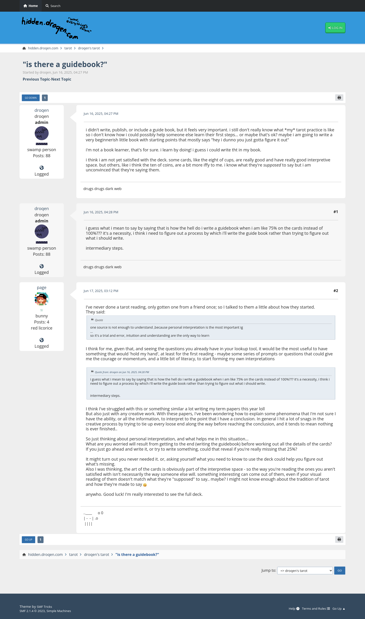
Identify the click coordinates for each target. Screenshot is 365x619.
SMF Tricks (45, 606)
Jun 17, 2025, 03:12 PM (104, 292)
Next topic (61, 80)
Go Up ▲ (338, 608)
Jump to (268, 573)
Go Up (29, 542)
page (41, 289)
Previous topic (36, 80)
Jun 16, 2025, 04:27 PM (104, 115)
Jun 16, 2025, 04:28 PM (104, 213)
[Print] (338, 98)
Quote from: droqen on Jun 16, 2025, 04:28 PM (126, 373)
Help (287, 608)
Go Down (32, 99)
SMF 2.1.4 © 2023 (34, 610)
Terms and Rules (312, 608)
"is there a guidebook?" (71, 64)
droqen (42, 111)
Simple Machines (64, 610)
